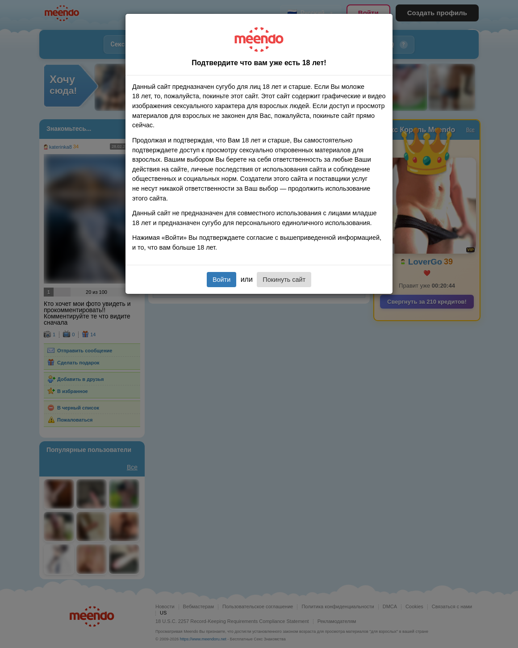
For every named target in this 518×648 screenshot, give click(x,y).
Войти (221, 279)
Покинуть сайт (284, 279)
